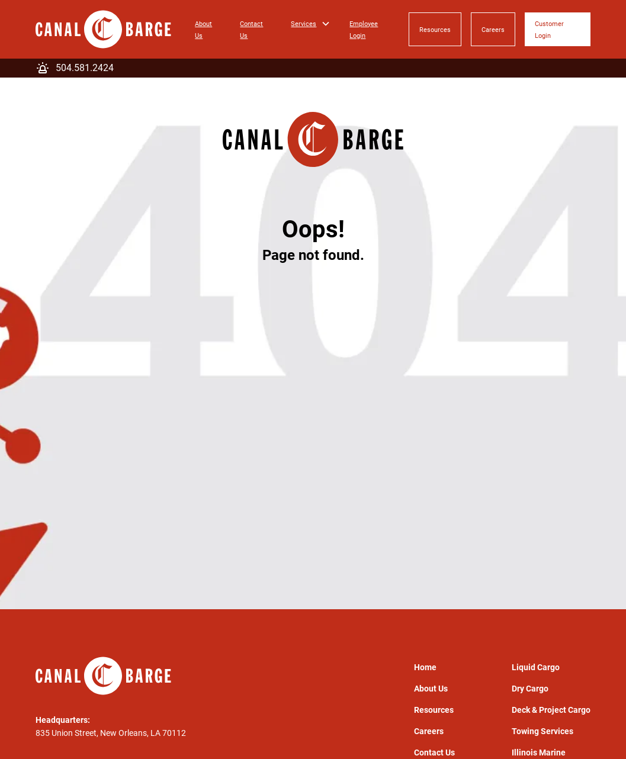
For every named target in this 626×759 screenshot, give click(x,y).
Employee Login (363, 30)
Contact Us (251, 30)
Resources (435, 29)
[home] (103, 29)
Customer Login (549, 30)
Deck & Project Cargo (551, 710)
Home (425, 667)
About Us (203, 30)
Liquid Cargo (536, 667)
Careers (493, 29)
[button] (310, 24)
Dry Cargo (530, 688)
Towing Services (542, 731)
